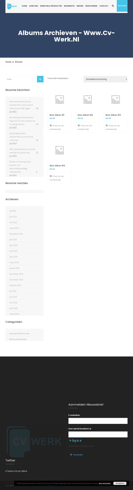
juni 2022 (13, 216)
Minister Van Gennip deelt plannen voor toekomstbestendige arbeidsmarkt (20, 166)
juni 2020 (13, 239)
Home (24, 6)
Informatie (69, 6)
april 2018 (13, 308)
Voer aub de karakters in (80, 428)
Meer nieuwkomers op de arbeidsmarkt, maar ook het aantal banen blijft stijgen (21, 105)
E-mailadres (74, 415)
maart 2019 (14, 262)
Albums (18, 62)
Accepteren (120, 483)
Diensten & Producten (51, 6)
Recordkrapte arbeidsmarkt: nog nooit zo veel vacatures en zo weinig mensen (22, 120)
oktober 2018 (15, 285)
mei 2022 (13, 222)
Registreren (91, 6)
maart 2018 (14, 314)
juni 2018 (13, 296)
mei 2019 (13, 251)
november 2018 (16, 279)
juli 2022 (12, 211)
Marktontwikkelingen (18, 339)
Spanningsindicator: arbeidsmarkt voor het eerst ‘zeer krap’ (21, 136)
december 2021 (16, 233)
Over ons (33, 6)
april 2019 (13, 256)
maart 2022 (14, 228)
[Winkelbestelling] (105, 79)
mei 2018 (13, 302)
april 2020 (13, 245)
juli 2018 (12, 291)
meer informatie (105, 483)
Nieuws (80, 6)
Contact (103, 6)
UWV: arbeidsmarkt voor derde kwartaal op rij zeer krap (22, 151)
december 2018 (16, 274)
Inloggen (122, 6)
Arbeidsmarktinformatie (19, 333)
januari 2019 (14, 268)
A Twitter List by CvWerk (16, 471)
